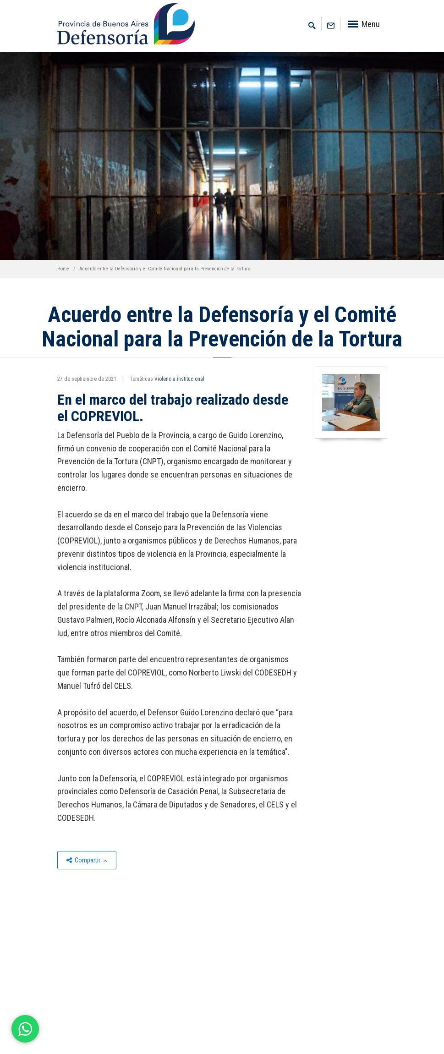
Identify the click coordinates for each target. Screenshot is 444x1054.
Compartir (86, 860)
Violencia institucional (179, 379)
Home (63, 269)
